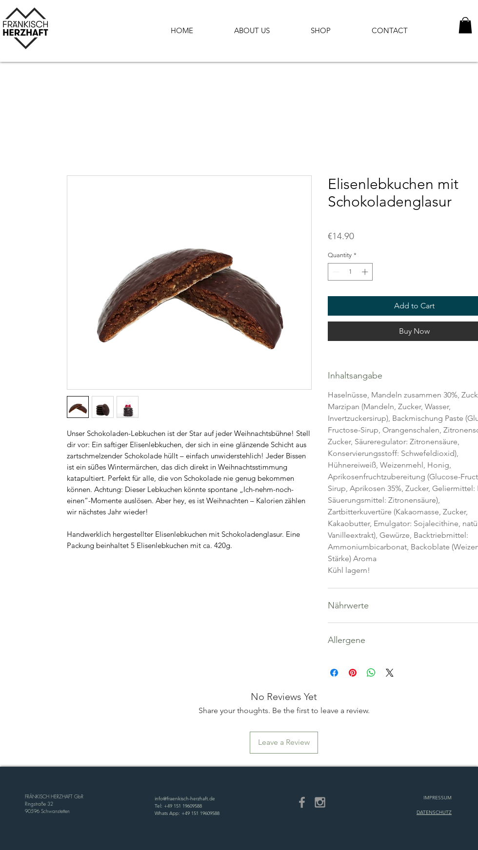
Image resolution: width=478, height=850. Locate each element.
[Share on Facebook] (334, 673)
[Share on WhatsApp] (371, 673)
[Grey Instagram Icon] (320, 802)
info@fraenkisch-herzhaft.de (185, 798)
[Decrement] (335, 272)
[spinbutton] (350, 272)
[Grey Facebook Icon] (302, 802)
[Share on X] (390, 673)
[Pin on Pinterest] (352, 673)
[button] (465, 25)
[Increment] (366, 272)
